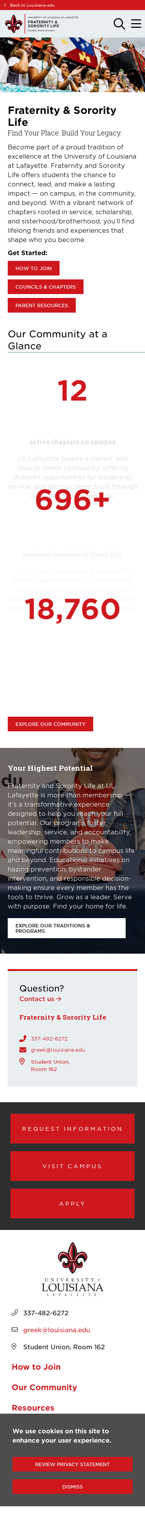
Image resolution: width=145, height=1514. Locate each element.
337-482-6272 (49, 1038)
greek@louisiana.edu (58, 1050)
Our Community (44, 1387)
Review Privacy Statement (72, 1464)
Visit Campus (72, 1165)
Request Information (72, 1128)
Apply (72, 1203)
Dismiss (72, 1487)
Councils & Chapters (45, 287)
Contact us (36, 998)
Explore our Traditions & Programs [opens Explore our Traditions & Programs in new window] (52, 928)
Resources (33, 1407)
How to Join (33, 268)
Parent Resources (41, 305)
